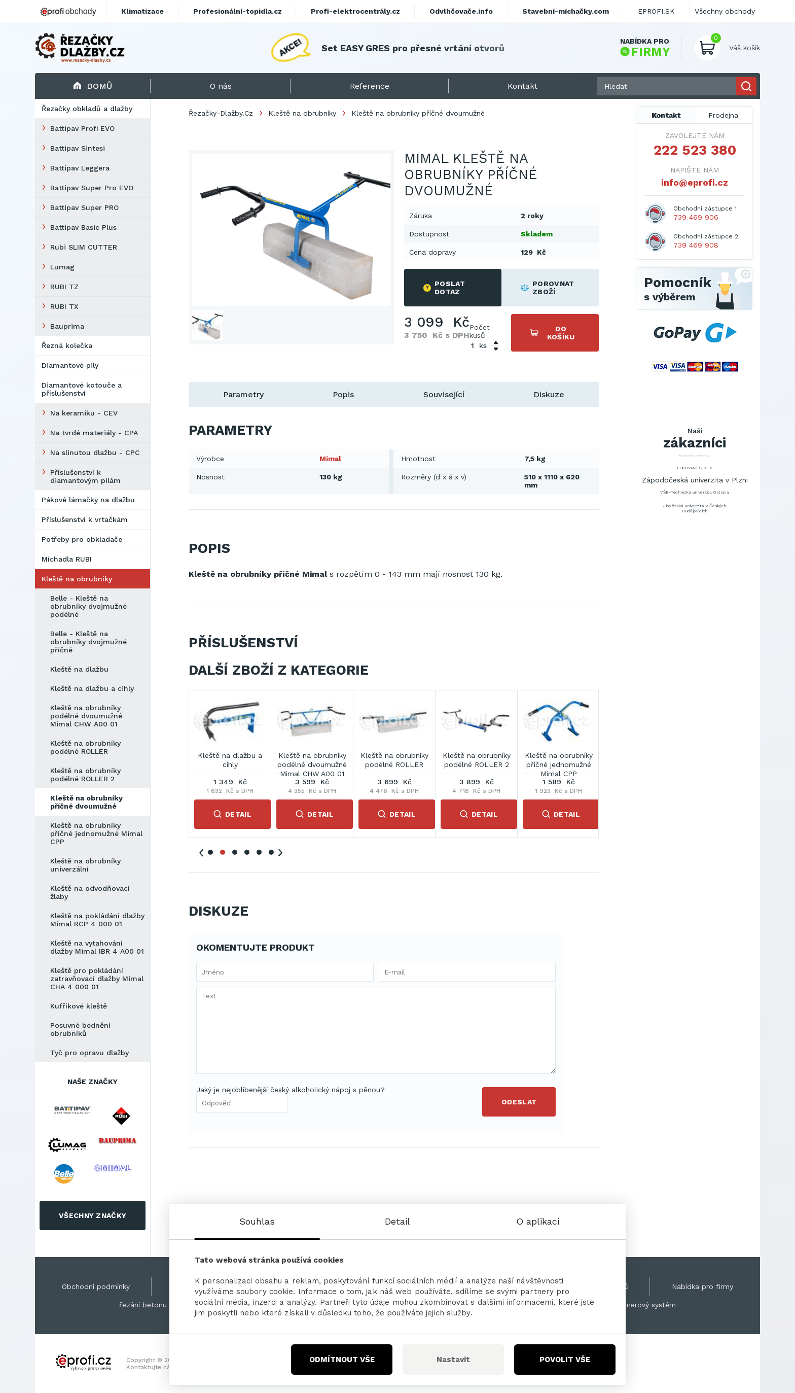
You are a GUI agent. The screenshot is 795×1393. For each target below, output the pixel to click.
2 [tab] (222, 852)
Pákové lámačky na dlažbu (88, 500)
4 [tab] (246, 852)
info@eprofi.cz (694, 182)
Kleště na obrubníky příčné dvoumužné (86, 802)
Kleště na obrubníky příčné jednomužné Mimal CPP (96, 833)
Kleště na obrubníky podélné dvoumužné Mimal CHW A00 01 (86, 716)
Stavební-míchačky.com (565, 11)
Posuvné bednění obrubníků (80, 1029)
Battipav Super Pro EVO (91, 188)
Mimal (330, 459)
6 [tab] (271, 852)
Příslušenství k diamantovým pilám (85, 476)
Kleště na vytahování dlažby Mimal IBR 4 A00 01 (97, 947)
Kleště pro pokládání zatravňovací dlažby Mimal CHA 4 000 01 (96, 978)
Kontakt (666, 115)
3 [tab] (234, 852)
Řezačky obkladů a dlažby (87, 109)
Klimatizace (142, 11)
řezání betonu (143, 1305)
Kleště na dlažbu (79, 669)
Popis (343, 394)
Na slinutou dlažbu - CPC (95, 452)
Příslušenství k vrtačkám (85, 519)
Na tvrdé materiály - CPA (94, 433)
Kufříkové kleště (78, 1006)
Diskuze (548, 394)
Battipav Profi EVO (82, 128)
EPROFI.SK (656, 11)
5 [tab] (259, 852)
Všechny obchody (725, 11)
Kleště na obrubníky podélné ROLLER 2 (85, 775)
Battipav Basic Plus (83, 227)
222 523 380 (695, 150)
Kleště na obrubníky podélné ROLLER (85, 747)
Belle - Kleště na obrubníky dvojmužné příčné (88, 642)
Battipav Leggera (80, 168)
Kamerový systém (645, 1305)
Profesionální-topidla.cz (237, 11)
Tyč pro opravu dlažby (89, 1053)
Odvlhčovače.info (461, 11)
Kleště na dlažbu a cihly (92, 688)
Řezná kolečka (67, 345)
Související (443, 394)
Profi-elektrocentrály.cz (355, 11)
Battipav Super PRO (84, 207)
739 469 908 (695, 245)
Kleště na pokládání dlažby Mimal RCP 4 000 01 (97, 920)
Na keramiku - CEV (84, 413)
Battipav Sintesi (77, 148)
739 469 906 (695, 217)
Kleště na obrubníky (77, 579)
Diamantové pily (70, 365)
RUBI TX (64, 306)
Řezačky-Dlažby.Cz (221, 113)
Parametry (243, 394)
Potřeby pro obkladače (82, 539)
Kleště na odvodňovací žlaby (90, 892)
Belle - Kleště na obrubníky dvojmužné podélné (88, 606)
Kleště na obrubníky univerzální (85, 865)
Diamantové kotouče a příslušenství (82, 389)
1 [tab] (210, 852)
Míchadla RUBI (67, 559)
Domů (93, 86)
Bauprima (67, 326)
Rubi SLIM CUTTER (83, 247)
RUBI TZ (64, 287)
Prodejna (723, 115)
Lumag (62, 267)
